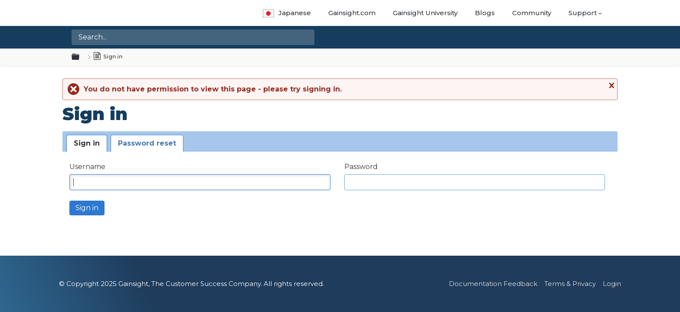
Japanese (287, 13)
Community (531, 13)
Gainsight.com (352, 13)
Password (361, 166)
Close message (610, 85)
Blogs (485, 13)
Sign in (87, 143)
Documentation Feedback (493, 284)
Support (583, 13)
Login (612, 284)
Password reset (147, 143)
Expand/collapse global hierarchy (80, 57)
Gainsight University (425, 13)
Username (87, 166)
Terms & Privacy (570, 284)
